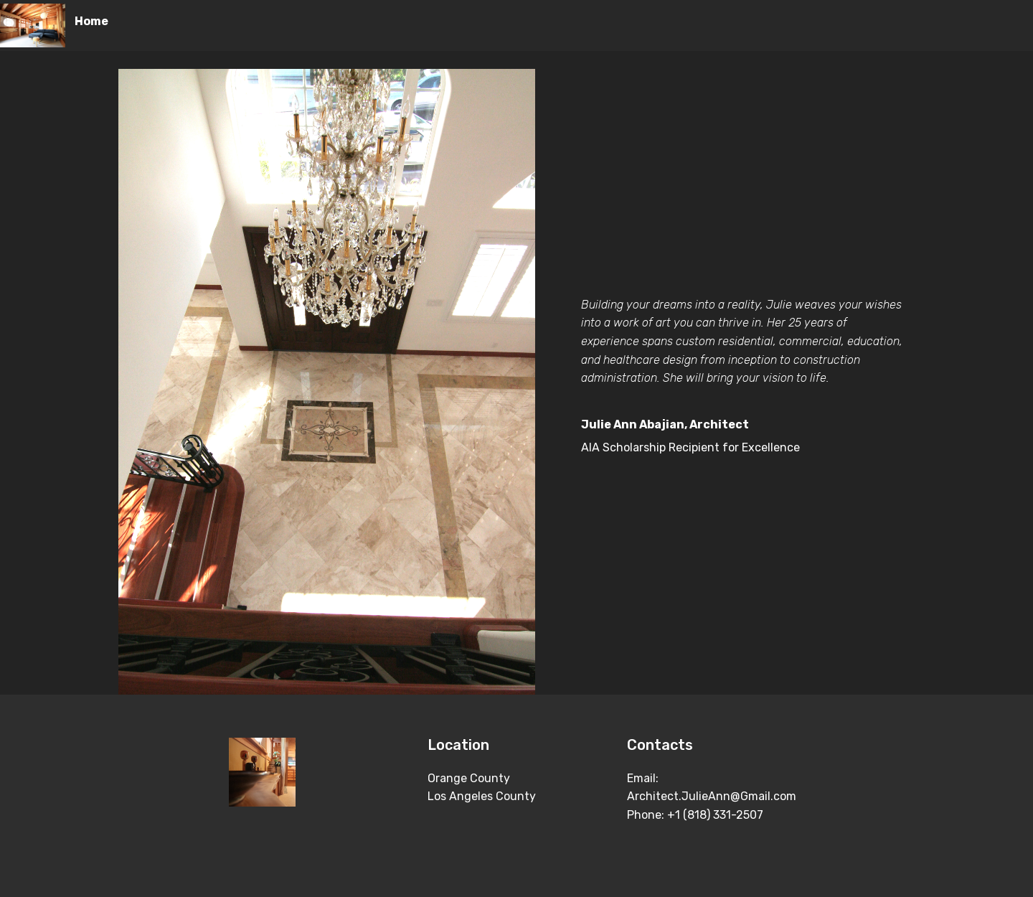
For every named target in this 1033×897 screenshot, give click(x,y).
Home (91, 21)
